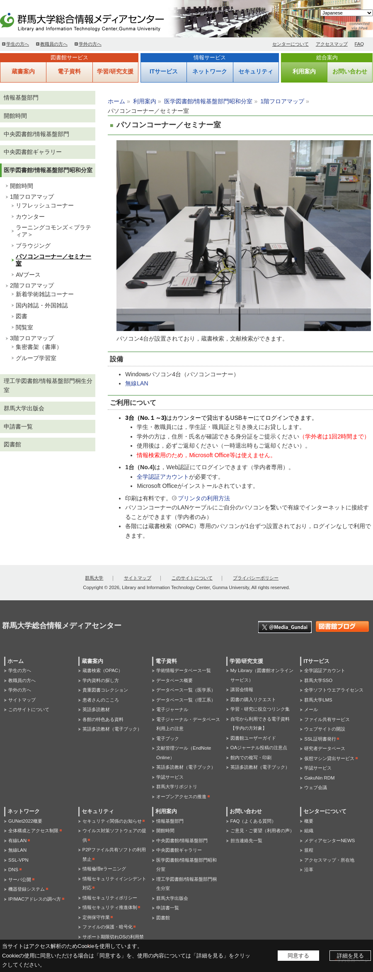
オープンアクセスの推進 (181, 796)
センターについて (290, 43)
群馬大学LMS (318, 699)
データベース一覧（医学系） (186, 689)
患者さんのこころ (100, 699)
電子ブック (167, 738)
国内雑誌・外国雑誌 (42, 305)
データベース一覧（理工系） (186, 699)
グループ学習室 (36, 358)
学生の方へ (17, 43)
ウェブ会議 (315, 787)
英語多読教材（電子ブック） (112, 728)
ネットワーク (209, 71)
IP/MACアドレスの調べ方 (34, 898)
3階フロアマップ (32, 338)
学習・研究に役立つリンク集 (260, 708)
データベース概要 (174, 680)
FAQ (359, 43)
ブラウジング (33, 245)
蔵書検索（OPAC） (102, 670)
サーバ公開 (19, 879)
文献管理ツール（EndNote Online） (183, 752)
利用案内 (304, 71)
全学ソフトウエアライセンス (333, 689)
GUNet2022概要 (25, 821)
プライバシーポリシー (256, 577)
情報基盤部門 (21, 97)
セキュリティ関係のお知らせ (112, 821)
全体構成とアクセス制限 (33, 830)
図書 (21, 316)
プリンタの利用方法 (204, 498)
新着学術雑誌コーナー (45, 294)
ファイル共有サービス (327, 719)
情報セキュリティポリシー (109, 897)
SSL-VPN (18, 860)
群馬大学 (94, 577)
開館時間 (15, 115)
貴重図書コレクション (105, 689)
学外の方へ (90, 43)
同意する (298, 956)
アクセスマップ (332, 43)
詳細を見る (350, 956)
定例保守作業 (96, 917)
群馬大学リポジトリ (176, 786)
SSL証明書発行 (320, 738)
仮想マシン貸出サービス (329, 758)
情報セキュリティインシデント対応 (114, 883)
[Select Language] (346, 13)
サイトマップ (137, 577)
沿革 (308, 869)
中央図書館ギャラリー (33, 152)
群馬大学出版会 (24, 408)
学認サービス (170, 777)
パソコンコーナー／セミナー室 (53, 260)
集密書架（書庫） (39, 346)
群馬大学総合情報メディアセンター (95, 20)
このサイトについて (192, 577)
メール (311, 709)
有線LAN (17, 840)
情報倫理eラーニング (104, 868)
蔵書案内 (23, 71)
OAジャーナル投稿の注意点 (258, 747)
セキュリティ (255, 71)
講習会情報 (241, 689)
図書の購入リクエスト (253, 699)
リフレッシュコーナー (45, 205)
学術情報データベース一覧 (183, 670)
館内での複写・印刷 (250, 757)
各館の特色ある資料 (103, 719)
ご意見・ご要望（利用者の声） (262, 830)
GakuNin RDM (319, 777)
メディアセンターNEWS (329, 840)
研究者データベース (324, 748)
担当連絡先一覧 (246, 840)
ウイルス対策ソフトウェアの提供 (114, 835)
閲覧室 (24, 327)
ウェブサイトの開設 (324, 728)
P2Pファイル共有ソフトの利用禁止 (114, 854)
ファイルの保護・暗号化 (107, 926)
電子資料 (69, 71)
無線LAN (136, 383)
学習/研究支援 (115, 71)
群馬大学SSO (318, 680)
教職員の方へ (54, 43)
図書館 (12, 444)
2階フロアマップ (32, 285)
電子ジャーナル (172, 709)
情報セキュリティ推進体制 (109, 907)
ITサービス (164, 71)
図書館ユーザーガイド (253, 738)
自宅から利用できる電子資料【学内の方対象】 (260, 723)
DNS (13, 869)
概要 (308, 821)
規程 (308, 850)
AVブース (28, 274)
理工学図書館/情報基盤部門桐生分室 (48, 386)
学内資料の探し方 (100, 680)
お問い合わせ (349, 71)
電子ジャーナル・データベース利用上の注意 (188, 724)
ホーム (116, 101)
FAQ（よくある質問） (253, 821)
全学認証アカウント (163, 476)
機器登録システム (26, 889)
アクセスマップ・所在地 (329, 860)
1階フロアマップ (282, 101)
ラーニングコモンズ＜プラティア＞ (53, 231)
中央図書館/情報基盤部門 (36, 134)
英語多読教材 (96, 709)
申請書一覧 (18, 426)
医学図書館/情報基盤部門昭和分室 (208, 101)
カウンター (30, 216)
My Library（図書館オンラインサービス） (261, 675)
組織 (308, 830)
